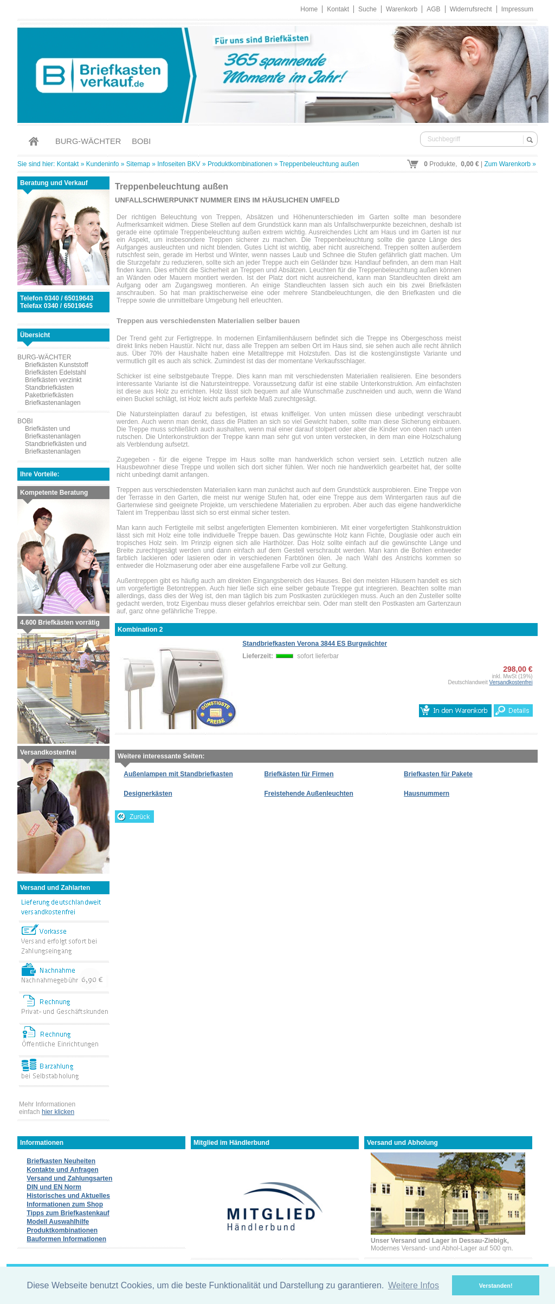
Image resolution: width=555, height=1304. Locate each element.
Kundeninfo (102, 164)
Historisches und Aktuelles (68, 1196)
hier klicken (58, 1112)
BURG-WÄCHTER (88, 141)
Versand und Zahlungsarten (69, 1178)
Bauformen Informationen (66, 1239)
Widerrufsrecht (471, 9)
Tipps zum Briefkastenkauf (68, 1213)
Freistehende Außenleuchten (308, 793)
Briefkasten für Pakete (438, 774)
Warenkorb (401, 9)
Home (309, 9)
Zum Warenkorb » (510, 164)
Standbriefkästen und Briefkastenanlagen (55, 447)
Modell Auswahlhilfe (58, 1222)
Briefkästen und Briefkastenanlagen (53, 432)
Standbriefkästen (49, 387)
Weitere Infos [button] (413, 1285)
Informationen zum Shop (65, 1204)
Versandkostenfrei (511, 682)
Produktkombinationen (240, 164)
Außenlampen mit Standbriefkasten (178, 774)
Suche (367, 9)
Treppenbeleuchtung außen (319, 164)
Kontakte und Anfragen (62, 1170)
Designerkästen (148, 793)
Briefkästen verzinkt (53, 380)
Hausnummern (426, 793)
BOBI (141, 141)
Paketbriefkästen (49, 395)
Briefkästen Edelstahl (55, 372)
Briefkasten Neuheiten (61, 1161)
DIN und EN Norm (54, 1187)
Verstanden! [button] (496, 1285)
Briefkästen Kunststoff (56, 365)
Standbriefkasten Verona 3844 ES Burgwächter (314, 643)
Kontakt (338, 9)
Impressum (517, 9)
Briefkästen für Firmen (299, 774)
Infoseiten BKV (178, 164)
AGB (433, 9)
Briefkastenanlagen (53, 403)
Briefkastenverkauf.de (277, 73)
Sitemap (138, 164)
